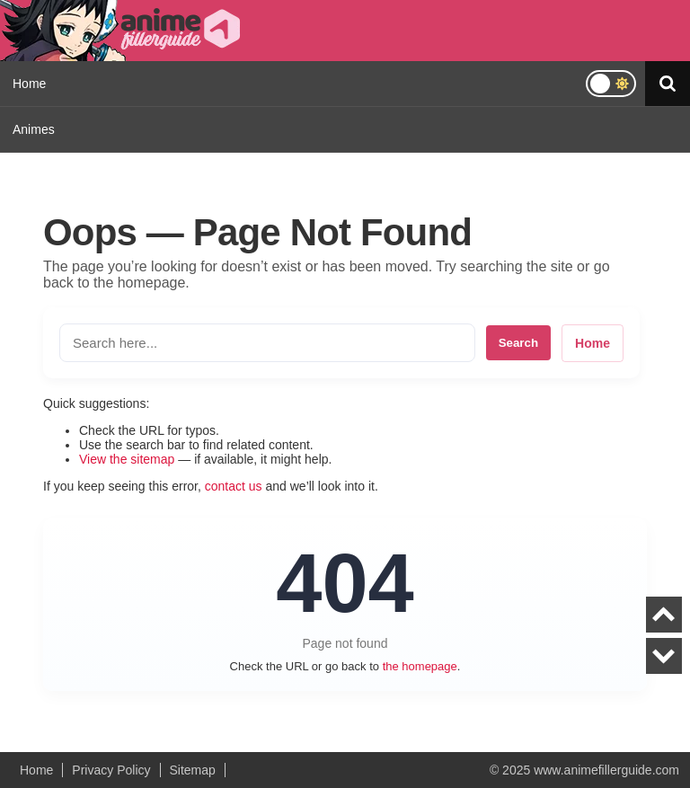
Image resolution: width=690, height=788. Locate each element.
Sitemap (193, 770)
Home (29, 83)
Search (518, 343)
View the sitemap (126, 459)
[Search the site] (267, 342)
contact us (233, 486)
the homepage (420, 666)
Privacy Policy (111, 770)
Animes (34, 129)
